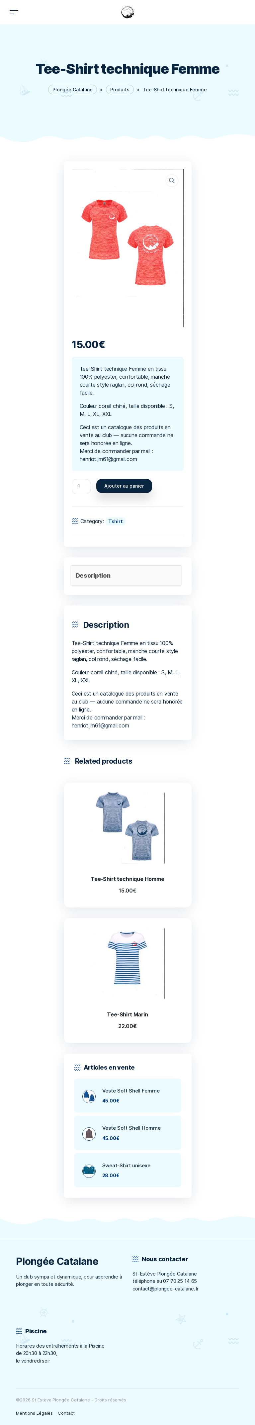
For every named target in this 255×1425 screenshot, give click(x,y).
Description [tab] (93, 575)
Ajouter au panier (124, 486)
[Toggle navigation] (14, 12)
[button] (172, 180)
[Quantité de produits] (81, 486)
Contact (66, 1413)
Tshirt (115, 521)
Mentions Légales (34, 1413)
